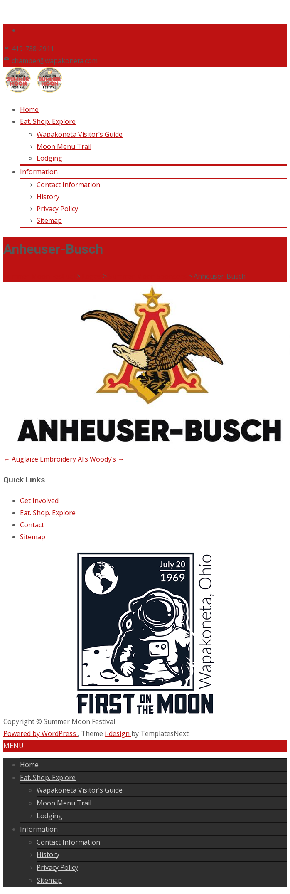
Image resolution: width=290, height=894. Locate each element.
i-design (118, 733)
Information (39, 171)
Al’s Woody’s (101, 459)
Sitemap (49, 220)
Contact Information (68, 184)
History (48, 196)
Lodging (49, 158)
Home (29, 109)
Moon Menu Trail (64, 146)
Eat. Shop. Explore (48, 121)
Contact (32, 524)
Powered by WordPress (40, 733)
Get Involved (39, 500)
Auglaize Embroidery (39, 459)
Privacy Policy (57, 208)
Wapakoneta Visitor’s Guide (80, 134)
